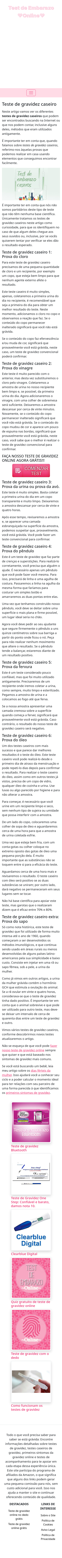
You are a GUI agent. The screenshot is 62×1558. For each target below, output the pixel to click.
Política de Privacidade (48, 1537)
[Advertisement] (31, 56)
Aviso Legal (48, 1530)
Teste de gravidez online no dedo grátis (19, 1515)
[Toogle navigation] (31, 92)
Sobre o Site (48, 1515)
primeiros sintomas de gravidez (28, 1093)
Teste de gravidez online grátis (19, 1526)
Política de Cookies (48, 1522)
